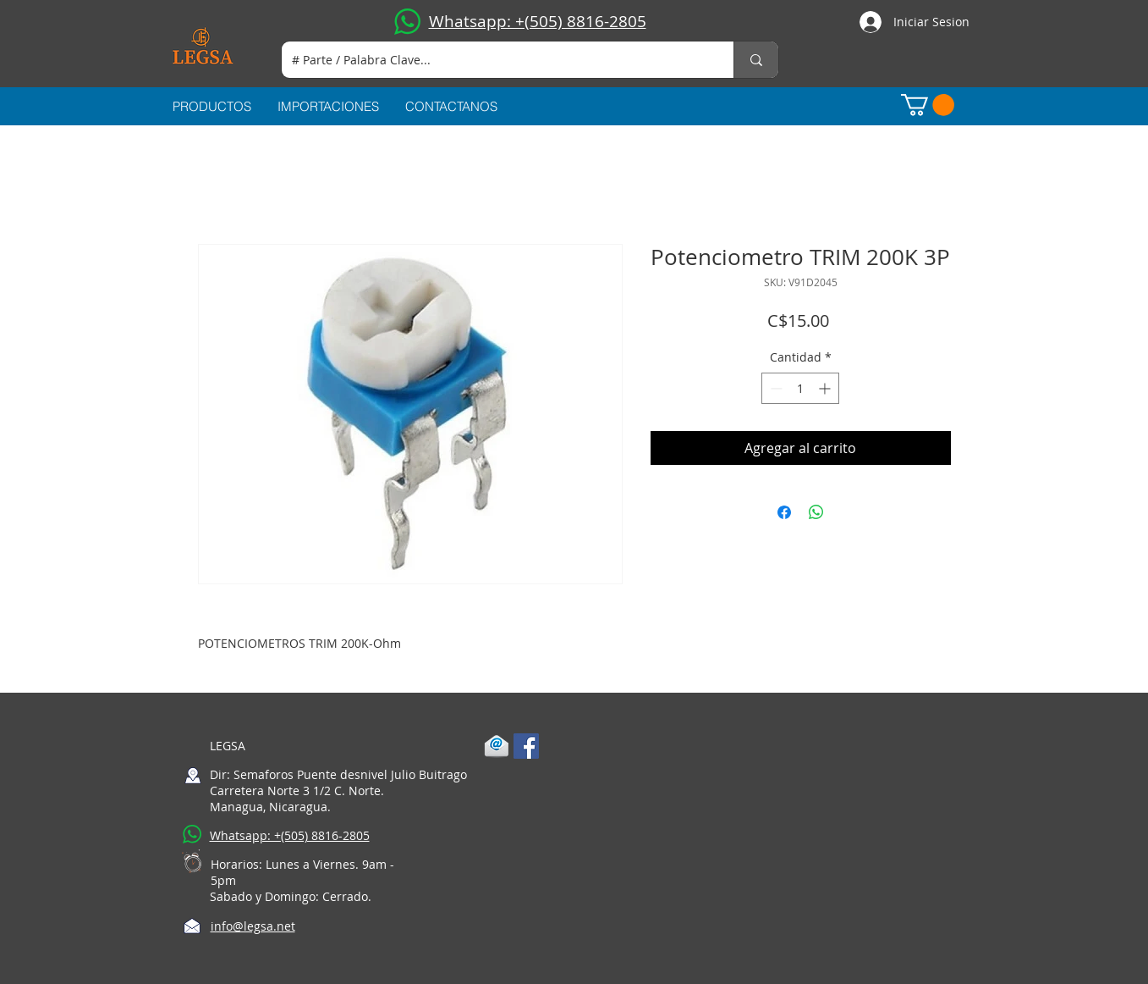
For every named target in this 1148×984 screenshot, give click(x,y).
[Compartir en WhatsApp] (816, 512)
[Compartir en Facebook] (784, 512)
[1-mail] (496, 746)
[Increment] (826, 388)
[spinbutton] (800, 388)
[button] (927, 105)
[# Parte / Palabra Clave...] (495, 59)
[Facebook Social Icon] (526, 746)
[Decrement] (774, 388)
